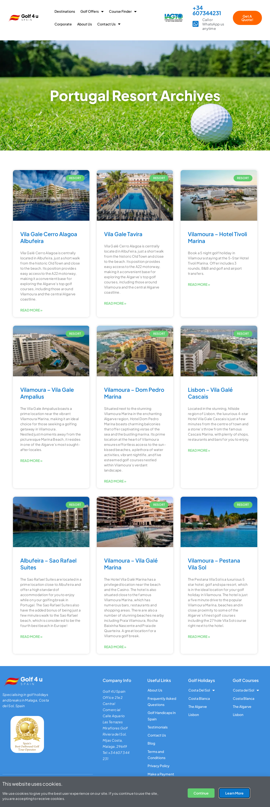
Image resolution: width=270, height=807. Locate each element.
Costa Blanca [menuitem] (199, 698)
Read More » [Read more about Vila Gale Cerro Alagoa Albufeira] (31, 310)
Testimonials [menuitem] (158, 727)
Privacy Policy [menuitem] (159, 766)
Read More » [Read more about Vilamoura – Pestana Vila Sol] (199, 636)
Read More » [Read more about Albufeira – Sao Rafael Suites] (31, 636)
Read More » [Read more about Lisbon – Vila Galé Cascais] (199, 450)
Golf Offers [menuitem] (92, 11)
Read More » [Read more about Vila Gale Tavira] (115, 303)
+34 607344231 (207, 10)
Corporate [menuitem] (63, 24)
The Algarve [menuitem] (197, 706)
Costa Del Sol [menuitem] (201, 690)
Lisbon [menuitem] (193, 715)
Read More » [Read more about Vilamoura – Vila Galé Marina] (115, 647)
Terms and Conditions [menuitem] (156, 754)
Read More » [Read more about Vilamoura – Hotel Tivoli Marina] (199, 284)
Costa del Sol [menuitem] (246, 690)
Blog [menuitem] (151, 743)
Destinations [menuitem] (64, 11)
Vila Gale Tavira (123, 234)
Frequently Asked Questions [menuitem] (162, 701)
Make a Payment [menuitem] (161, 774)
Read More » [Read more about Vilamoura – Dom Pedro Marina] (115, 481)
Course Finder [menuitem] (123, 11)
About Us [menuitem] (84, 24)
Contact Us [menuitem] (108, 24)
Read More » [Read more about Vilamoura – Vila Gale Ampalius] (31, 460)
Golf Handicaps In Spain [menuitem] (162, 716)
